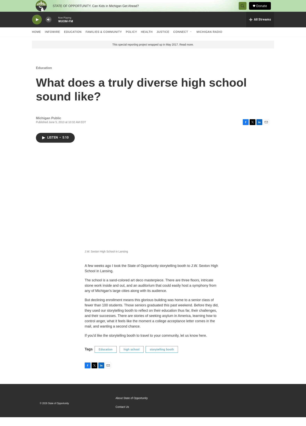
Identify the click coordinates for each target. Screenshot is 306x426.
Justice (163, 40)
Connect (180, 40)
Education (73, 40)
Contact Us (122, 415)
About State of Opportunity (132, 406)
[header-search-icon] (244, 10)
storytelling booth (162, 358)
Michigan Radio (209, 40)
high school (132, 358)
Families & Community (103, 40)
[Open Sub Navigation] (191, 40)
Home (36, 40)
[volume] (48, 28)
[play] (37, 28)
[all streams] (260, 28)
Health (147, 40)
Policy (131, 40)
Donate (264, 10)
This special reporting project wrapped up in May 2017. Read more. (153, 53)
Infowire (52, 40)
